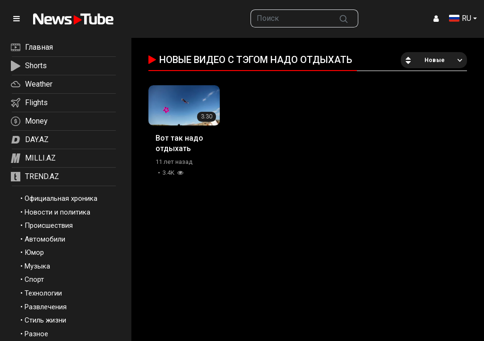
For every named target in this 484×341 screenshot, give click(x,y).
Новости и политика (57, 212)
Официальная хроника (61, 198)
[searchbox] (290, 18)
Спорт (34, 279)
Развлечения (46, 307)
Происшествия (49, 225)
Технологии (43, 293)
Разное (36, 334)
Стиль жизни (45, 320)
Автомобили (45, 239)
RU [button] (460, 18)
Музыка (37, 266)
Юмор (34, 252)
